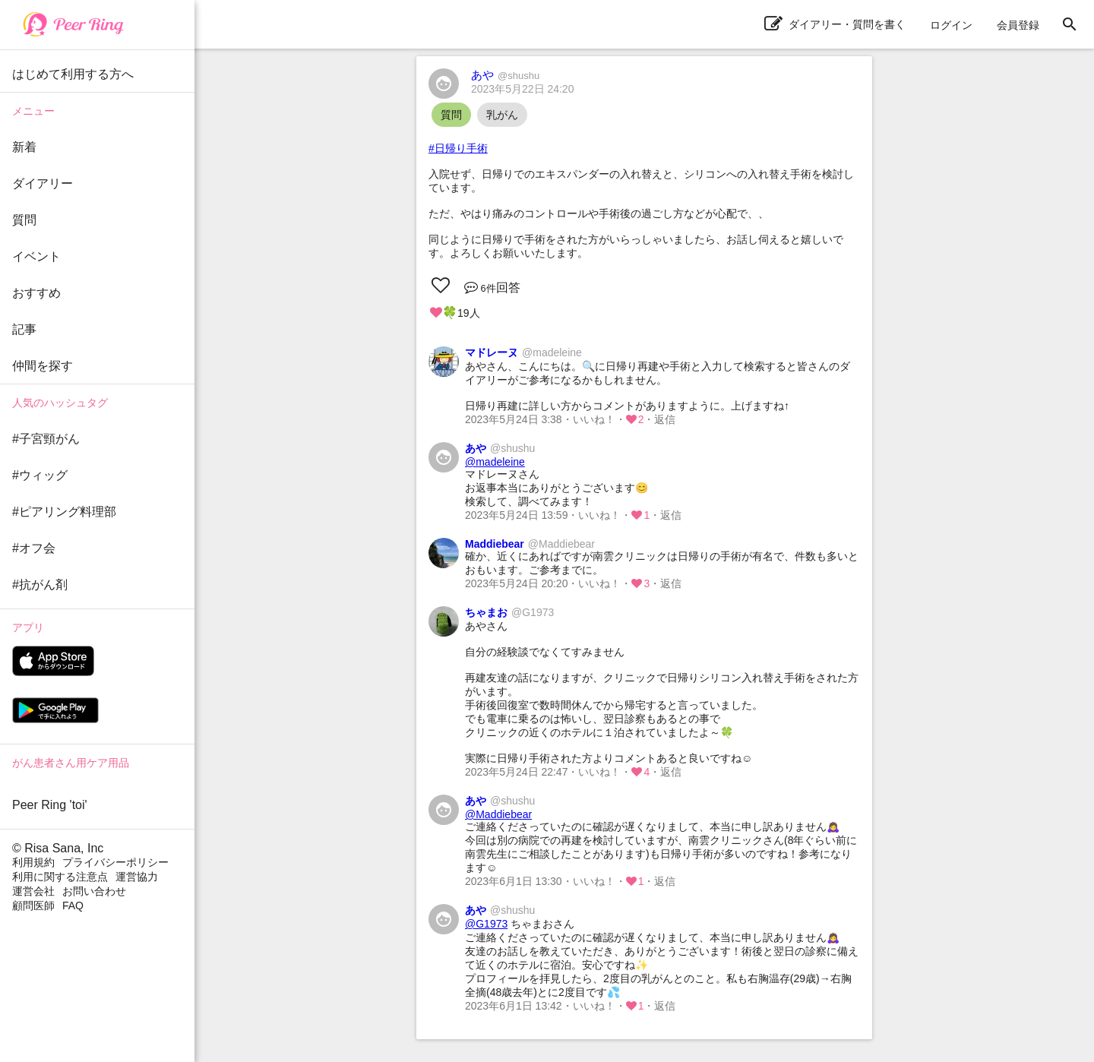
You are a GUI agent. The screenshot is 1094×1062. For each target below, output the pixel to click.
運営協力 (136, 877)
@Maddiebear (498, 814)
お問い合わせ (94, 891)
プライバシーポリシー (115, 862)
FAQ (73, 905)
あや (505, 74)
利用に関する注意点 (60, 877)
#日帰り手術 (458, 148)
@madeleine (495, 462)
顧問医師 (33, 905)
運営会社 (33, 891)
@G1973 (486, 924)
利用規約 (33, 862)
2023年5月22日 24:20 (522, 89)
